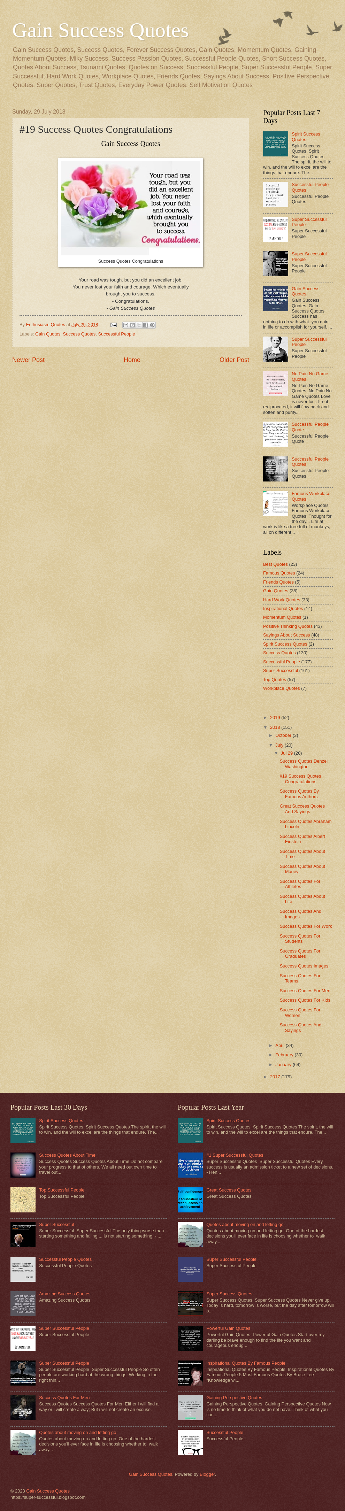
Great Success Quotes (229, 1190)
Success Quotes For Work (306, 926)
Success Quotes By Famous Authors (299, 793)
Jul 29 (287, 753)
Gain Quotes (47, 334)
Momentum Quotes (282, 617)
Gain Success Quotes (100, 29)
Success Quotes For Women (300, 1012)
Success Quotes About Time (67, 1155)
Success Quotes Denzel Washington (304, 763)
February (284, 1054)
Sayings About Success (286, 635)
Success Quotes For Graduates (300, 953)
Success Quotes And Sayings (301, 1027)
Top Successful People (61, 1190)
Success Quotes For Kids (305, 1000)
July (279, 745)
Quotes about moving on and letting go (77, 1432)
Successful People (116, 334)
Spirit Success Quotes (306, 136)
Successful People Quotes (65, 1259)
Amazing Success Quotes (64, 1293)
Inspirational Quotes (283, 608)
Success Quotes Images (304, 966)
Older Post (234, 359)
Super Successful (280, 670)
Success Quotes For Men (305, 990)
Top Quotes (274, 679)
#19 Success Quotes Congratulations (300, 778)
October (283, 735)
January (283, 1064)
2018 (275, 727)
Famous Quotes (279, 573)
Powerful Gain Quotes (228, 1328)
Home (132, 359)
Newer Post (28, 359)
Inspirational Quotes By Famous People (245, 1363)
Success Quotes (79, 334)
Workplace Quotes (281, 688)
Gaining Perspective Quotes (234, 1397)
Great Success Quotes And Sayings (302, 808)
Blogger (207, 1474)
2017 (275, 1076)
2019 (275, 717)
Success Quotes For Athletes (300, 884)
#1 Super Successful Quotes (234, 1155)
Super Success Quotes (229, 1293)
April (280, 1045)
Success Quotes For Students (300, 938)
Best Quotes (275, 564)
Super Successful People (64, 1328)
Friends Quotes (278, 582)
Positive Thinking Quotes (288, 626)
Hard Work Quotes (281, 599)
